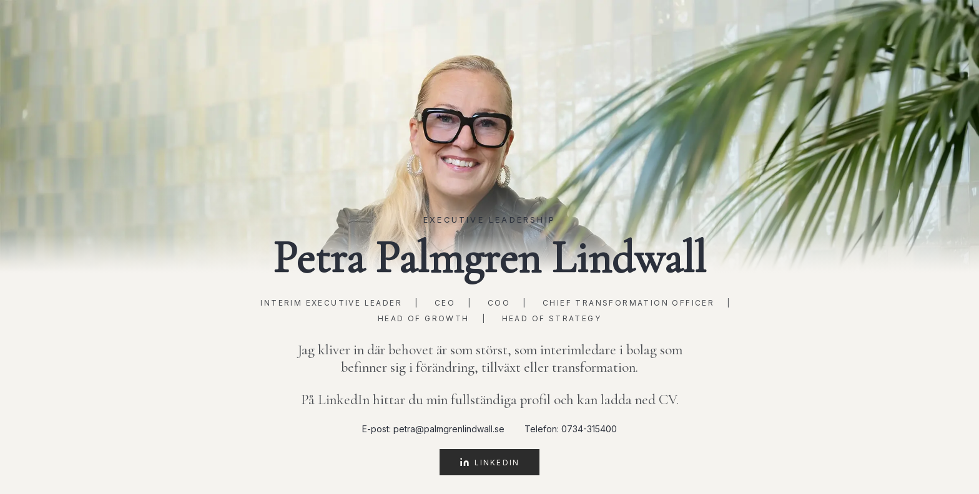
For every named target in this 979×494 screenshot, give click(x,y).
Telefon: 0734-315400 (570, 429)
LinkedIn (489, 462)
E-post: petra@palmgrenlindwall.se (433, 429)
